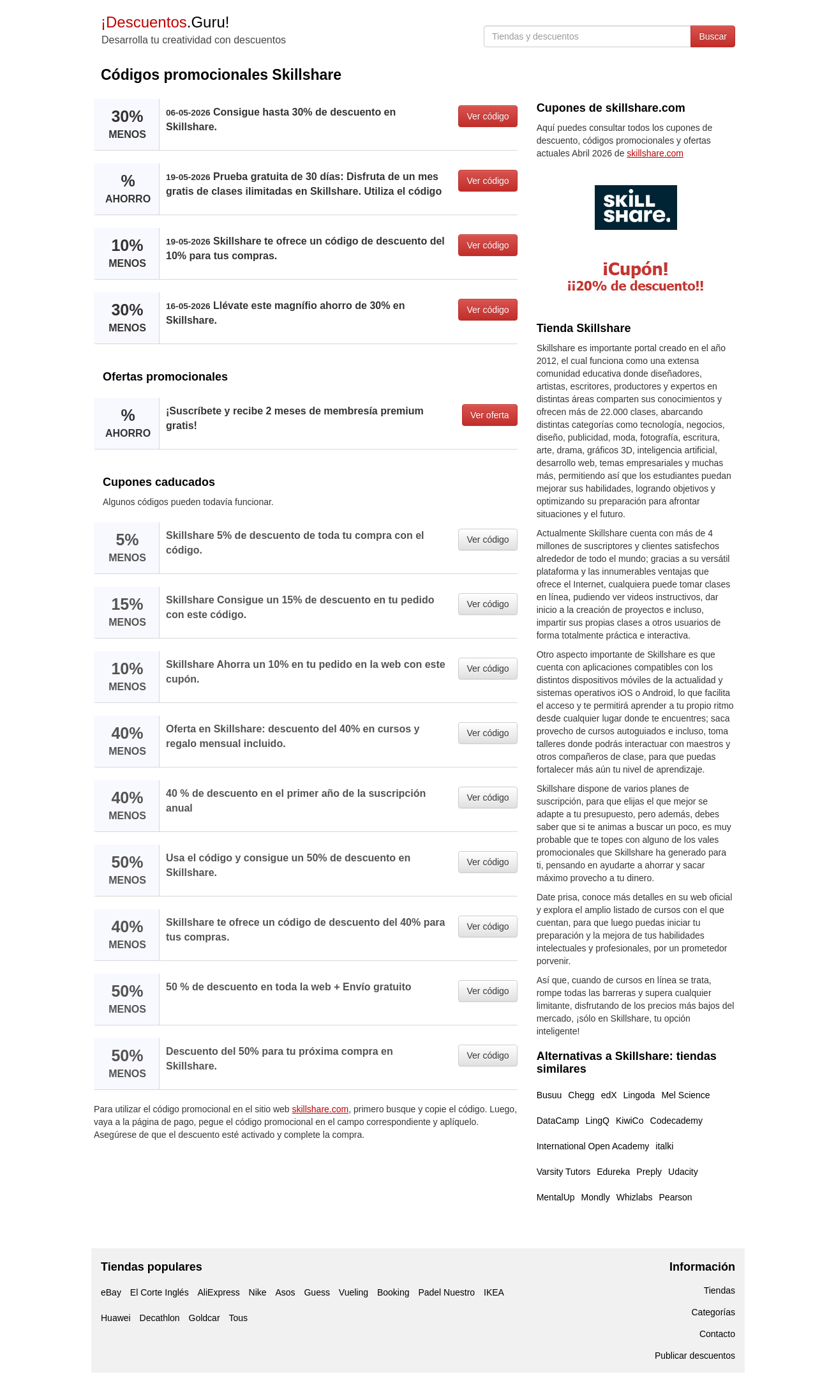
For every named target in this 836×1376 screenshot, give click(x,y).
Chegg (581, 1095)
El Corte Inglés (159, 1292)
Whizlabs (634, 1197)
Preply (649, 1172)
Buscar (713, 36)
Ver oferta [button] (489, 415)
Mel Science (685, 1095)
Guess (316, 1292)
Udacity (683, 1172)
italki (664, 1146)
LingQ (597, 1120)
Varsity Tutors (564, 1172)
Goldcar (204, 1318)
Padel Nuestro (446, 1292)
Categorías (713, 1312)
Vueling (353, 1292)
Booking (393, 1292)
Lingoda (639, 1095)
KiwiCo (630, 1120)
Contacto (717, 1334)
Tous (238, 1318)
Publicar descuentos (695, 1355)
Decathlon (160, 1318)
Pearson (675, 1197)
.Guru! (165, 22)
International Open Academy (593, 1146)
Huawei (116, 1318)
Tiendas (719, 1290)
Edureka (613, 1172)
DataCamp (558, 1120)
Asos (285, 1292)
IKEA (494, 1292)
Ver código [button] (488, 116)
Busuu (549, 1095)
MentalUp (556, 1197)
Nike (258, 1292)
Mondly (595, 1197)
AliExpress (219, 1292)
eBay (111, 1292)
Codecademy (676, 1120)
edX (609, 1095)
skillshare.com (320, 1109)
